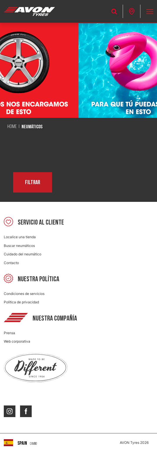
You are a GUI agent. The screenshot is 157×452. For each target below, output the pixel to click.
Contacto (11, 263)
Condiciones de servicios (24, 293)
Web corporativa (17, 341)
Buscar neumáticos (19, 245)
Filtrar (32, 182)
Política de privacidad (21, 302)
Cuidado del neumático (22, 254)
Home (12, 126)
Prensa (9, 333)
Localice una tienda (20, 237)
